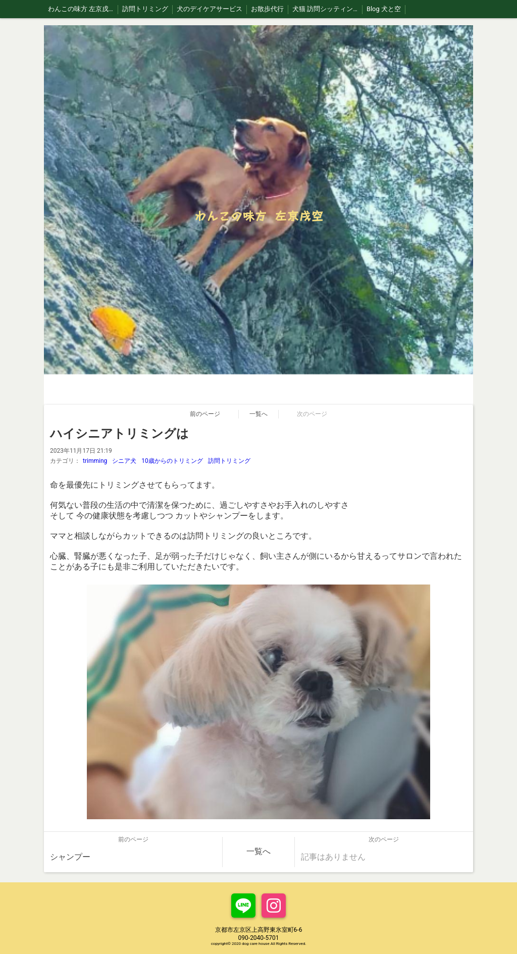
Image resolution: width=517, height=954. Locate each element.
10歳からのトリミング (172, 460)
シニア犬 (124, 460)
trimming (95, 460)
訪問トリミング (229, 460)
